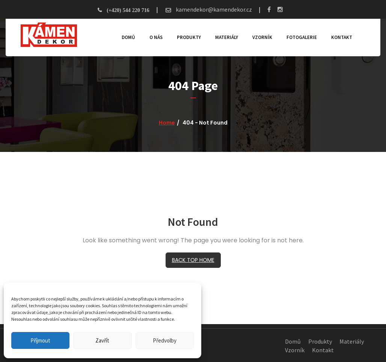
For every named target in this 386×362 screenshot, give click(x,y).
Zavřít (102, 340)
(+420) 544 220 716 (128, 10)
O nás (156, 37)
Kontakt (341, 37)
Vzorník (262, 37)
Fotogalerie (301, 37)
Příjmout (40, 340)
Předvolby (164, 340)
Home (167, 122)
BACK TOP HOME (193, 260)
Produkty (189, 37)
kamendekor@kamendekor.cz (213, 9)
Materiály (226, 37)
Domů (128, 37)
